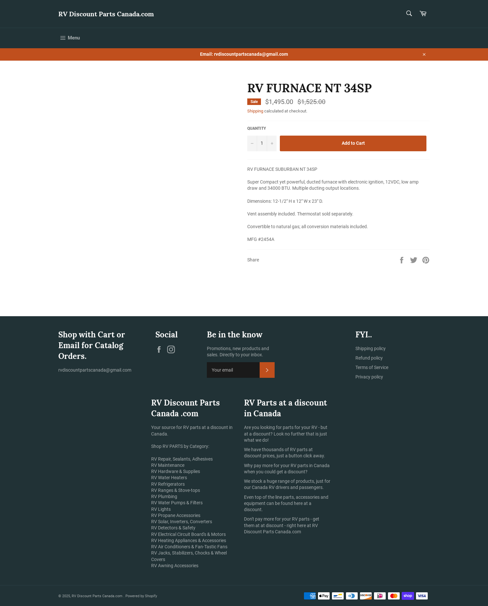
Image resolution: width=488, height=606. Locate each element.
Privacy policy (369, 376)
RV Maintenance (167, 465)
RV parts (299, 449)
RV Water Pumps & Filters (177, 502)
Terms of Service (371, 367)
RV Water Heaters (169, 477)
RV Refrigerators (168, 484)
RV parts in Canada (310, 465)
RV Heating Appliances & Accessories (188, 540)
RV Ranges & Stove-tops (175, 490)
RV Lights (161, 509)
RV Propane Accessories (175, 515)
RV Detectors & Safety (173, 527)
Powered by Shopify (141, 596)
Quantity (256, 128)
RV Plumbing (164, 496)
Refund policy (369, 358)
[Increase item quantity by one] (272, 143)
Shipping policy (370, 348)
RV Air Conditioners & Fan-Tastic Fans (189, 546)
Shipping (255, 111)
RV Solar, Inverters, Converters (181, 521)
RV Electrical (163, 534)
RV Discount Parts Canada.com (106, 14)
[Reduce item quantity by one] (252, 143)
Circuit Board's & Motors (201, 534)
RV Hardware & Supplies (175, 471)
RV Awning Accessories (174, 565)
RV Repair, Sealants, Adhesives (182, 459)
